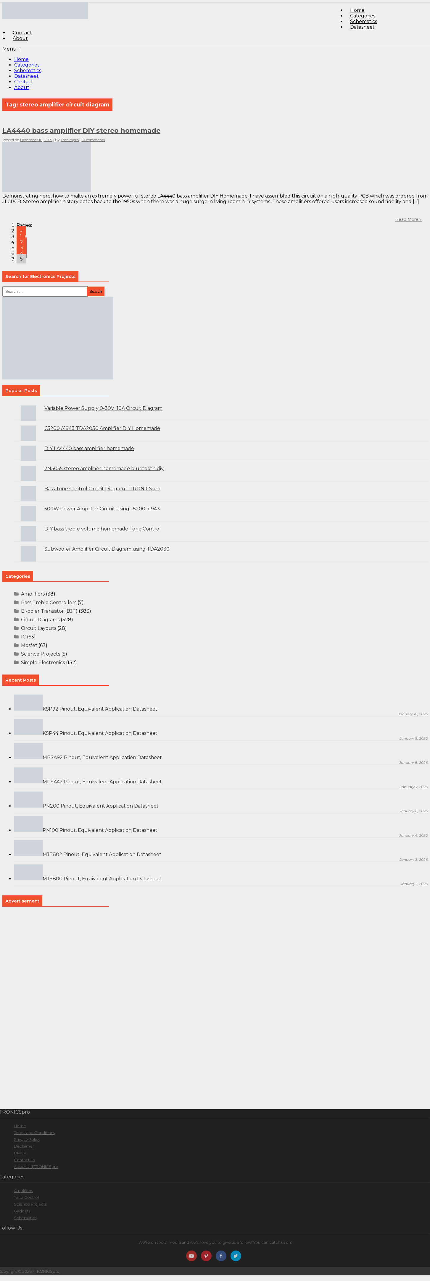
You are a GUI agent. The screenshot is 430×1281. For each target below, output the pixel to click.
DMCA (20, 1153)
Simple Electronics (43, 662)
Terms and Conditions (34, 1132)
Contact (23, 82)
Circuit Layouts (38, 628)
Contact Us (24, 1159)
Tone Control (26, 1197)
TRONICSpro (47, 1271)
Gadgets (22, 1211)
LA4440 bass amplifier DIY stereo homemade (81, 131)
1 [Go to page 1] (21, 236)
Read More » (408, 219)
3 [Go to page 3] (21, 247)
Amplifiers (33, 594)
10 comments (93, 140)
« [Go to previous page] (21, 231)
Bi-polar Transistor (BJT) (49, 611)
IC (23, 637)
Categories (26, 65)
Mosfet (29, 645)
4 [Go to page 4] (21, 253)
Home (21, 59)
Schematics (27, 70)
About (20, 38)
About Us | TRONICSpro (36, 1166)
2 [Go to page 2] (21, 242)
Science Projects (40, 654)
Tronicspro (70, 140)
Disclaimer (24, 1146)
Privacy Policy (27, 1139)
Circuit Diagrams (40, 619)
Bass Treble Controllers (48, 602)
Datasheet (362, 27)
